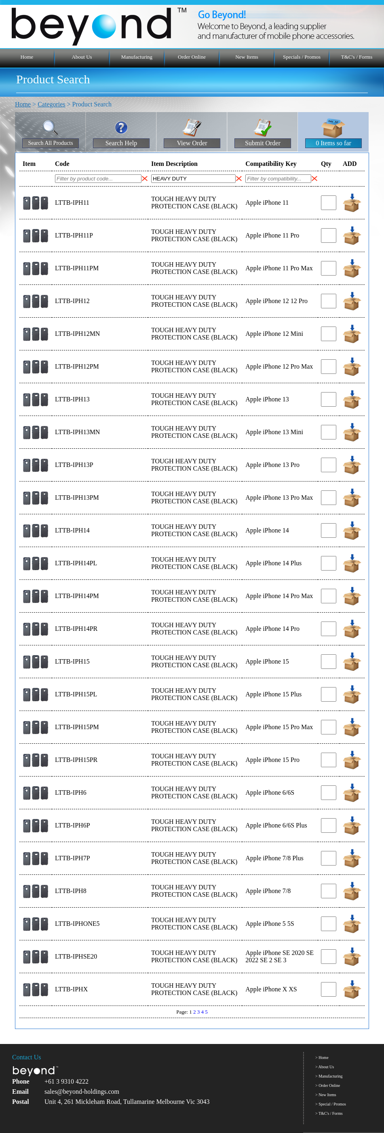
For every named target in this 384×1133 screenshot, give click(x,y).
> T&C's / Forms (329, 1113)
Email (20, 1091)
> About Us (324, 1067)
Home (27, 57)
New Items (246, 57)
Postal (20, 1101)
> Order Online (327, 1085)
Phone (21, 1081)
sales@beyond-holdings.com (81, 1091)
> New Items (325, 1095)
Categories (51, 104)
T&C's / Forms (356, 57)
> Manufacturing (329, 1076)
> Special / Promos (330, 1104)
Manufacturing (136, 57)
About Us (82, 57)
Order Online (192, 57)
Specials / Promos (302, 57)
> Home (322, 1057)
